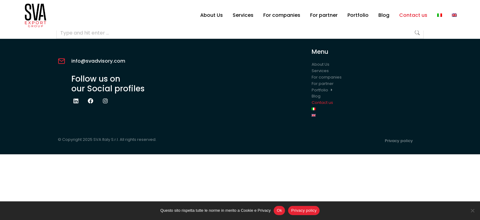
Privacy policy (399, 141)
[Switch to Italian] (440, 15)
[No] (472, 210)
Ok (279, 210)
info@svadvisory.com (98, 60)
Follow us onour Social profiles (107, 83)
